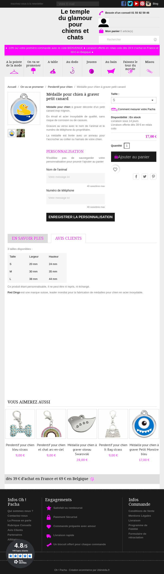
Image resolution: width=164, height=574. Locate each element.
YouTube (136, 3)
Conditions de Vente (141, 511)
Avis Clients (15, 530)
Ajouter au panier (133, 157)
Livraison (135, 520)
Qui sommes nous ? (20, 511)
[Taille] (134, 100)
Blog (155, 3)
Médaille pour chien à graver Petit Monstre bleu (144, 449)
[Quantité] (127, 146)
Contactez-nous (18, 515)
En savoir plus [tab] (28, 238)
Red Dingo (14, 292)
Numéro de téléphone (60, 190)
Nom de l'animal (56, 169)
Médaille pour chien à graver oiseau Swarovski (82, 449)
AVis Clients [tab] (68, 238)
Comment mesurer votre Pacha (133, 109)
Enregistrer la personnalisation (81, 217)
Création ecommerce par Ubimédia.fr (89, 570)
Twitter (130, 3)
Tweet (145, 177)
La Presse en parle (19, 520)
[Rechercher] (128, 39)
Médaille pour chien (58, 106)
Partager (136, 177)
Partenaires (15, 534)
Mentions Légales (140, 515)
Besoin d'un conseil (123, 13)
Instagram (148, 3)
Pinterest (142, 3)
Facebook (123, 3)
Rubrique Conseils (19, 525)
